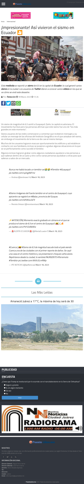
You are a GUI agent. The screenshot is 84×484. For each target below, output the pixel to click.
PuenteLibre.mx (31, 482)
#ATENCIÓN (17, 220)
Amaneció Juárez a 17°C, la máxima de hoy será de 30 (42, 301)
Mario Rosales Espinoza (12, 468)
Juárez (6, 474)
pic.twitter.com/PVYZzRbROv (22, 226)
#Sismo (12, 193)
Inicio (2, 21)
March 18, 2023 (38, 177)
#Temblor (54, 169)
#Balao (34, 196)
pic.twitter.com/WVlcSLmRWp (32, 260)
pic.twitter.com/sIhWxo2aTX (22, 199)
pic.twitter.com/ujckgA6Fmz (22, 172)
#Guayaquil (65, 169)
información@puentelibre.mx (13, 476)
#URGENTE (51, 257)
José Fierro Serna (13, 466)
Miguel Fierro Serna (13, 464)
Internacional (11, 21)
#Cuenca (13, 247)
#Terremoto (62, 257)
